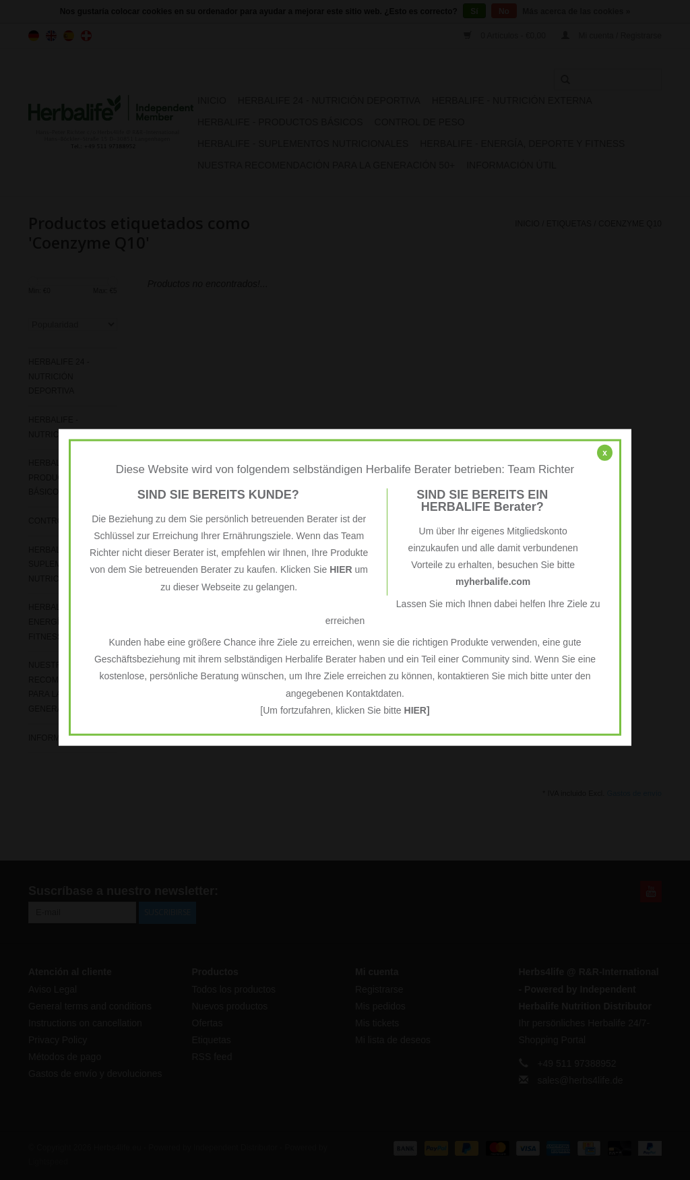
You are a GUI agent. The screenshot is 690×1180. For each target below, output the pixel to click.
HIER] (417, 709)
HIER (341, 569)
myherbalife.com (493, 581)
